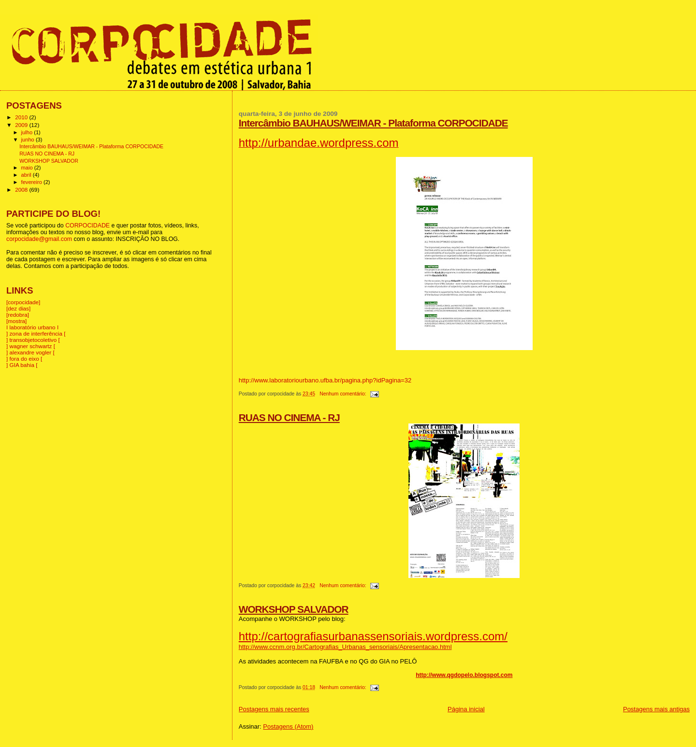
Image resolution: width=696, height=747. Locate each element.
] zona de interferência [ (35, 333)
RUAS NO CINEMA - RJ (289, 417)
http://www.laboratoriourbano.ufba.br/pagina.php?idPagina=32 (325, 380)
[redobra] (17, 314)
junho (28, 139)
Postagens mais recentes (274, 709)
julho (27, 132)
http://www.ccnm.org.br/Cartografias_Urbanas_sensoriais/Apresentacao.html (345, 646)
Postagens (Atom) (288, 726)
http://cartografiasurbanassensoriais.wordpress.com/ (373, 636)
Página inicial (466, 709)
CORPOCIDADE (87, 225)
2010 (22, 117)
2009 (22, 125)
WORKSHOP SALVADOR (293, 609)
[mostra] (16, 321)
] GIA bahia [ (22, 365)
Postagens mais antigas (656, 709)
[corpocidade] (23, 302)
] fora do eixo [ (24, 358)
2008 (22, 189)
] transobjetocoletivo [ (33, 340)
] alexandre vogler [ (30, 352)
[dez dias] (18, 308)
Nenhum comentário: (343, 393)
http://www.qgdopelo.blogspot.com (464, 675)
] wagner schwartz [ (30, 346)
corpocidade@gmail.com (39, 239)
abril (27, 175)
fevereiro (32, 182)
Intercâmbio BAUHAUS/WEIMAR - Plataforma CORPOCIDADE (373, 122)
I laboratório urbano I (32, 327)
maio (27, 167)
